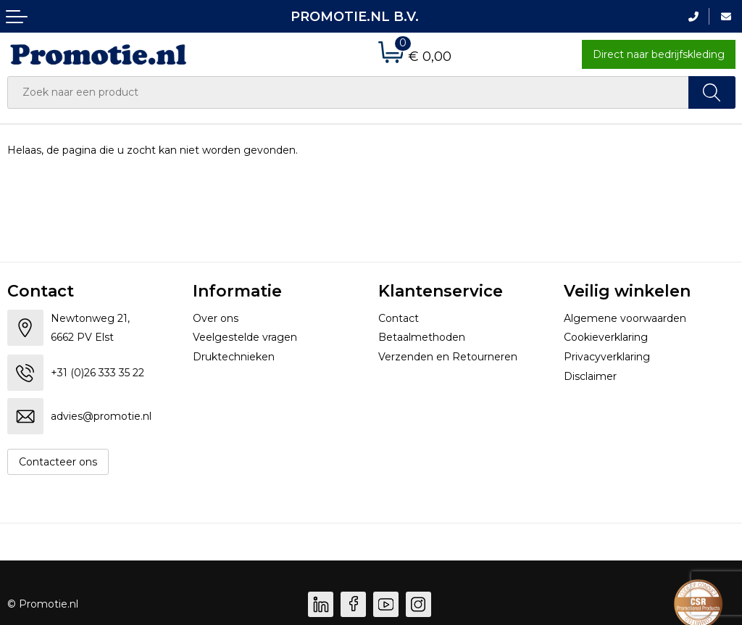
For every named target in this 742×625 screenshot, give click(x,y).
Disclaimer (590, 376)
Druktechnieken (234, 356)
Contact (398, 318)
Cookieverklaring (606, 337)
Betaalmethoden (421, 337)
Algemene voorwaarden (625, 318)
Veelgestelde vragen (245, 337)
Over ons (215, 318)
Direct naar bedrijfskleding (659, 54)
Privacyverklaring (607, 356)
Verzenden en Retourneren (447, 356)
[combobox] (348, 92)
